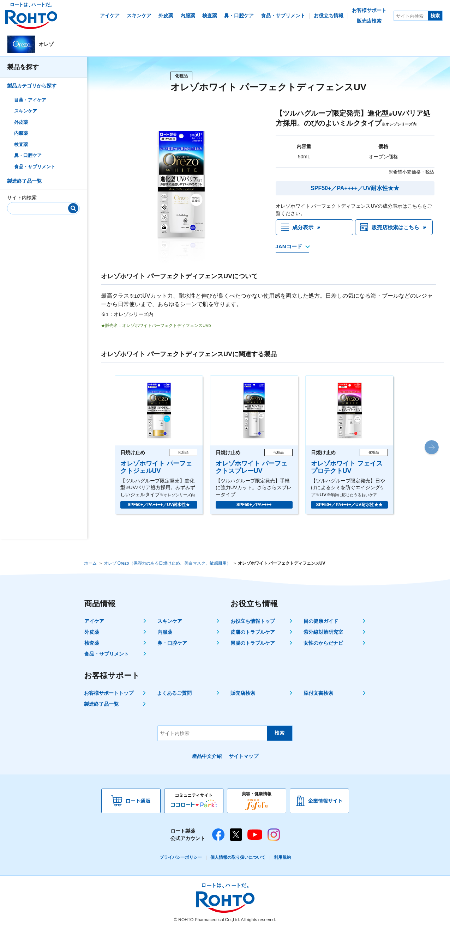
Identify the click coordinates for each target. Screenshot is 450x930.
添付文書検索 (318, 693)
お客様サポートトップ (108, 693)
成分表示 (303, 228)
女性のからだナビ (323, 643)
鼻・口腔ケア (28, 155)
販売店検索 (242, 693)
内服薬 (21, 133)
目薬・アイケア (30, 100)
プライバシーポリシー (181, 857)
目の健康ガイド (321, 621)
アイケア (94, 621)
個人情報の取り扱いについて (237, 857)
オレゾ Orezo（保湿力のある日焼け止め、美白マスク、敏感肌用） (167, 563)
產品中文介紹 (207, 756)
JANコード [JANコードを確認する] (289, 248)
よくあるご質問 (174, 693)
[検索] (73, 208)
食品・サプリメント (34, 166)
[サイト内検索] (411, 15)
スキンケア (25, 111)
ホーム (90, 563)
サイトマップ (243, 756)
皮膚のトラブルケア (252, 632)
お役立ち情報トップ (252, 621)
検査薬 (21, 144)
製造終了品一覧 (24, 181)
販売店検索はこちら (397, 228)
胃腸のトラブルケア (252, 643)
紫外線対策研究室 (323, 632)
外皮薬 (21, 122)
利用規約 (282, 857)
